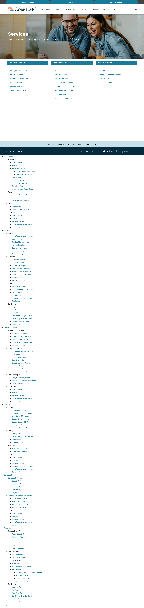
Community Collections (21, 487)
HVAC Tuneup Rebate (20, 339)
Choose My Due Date (24, 180)
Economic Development (64, 82)
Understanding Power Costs (22, 189)
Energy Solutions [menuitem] (70, 9)
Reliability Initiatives (19, 448)
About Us (51, 144)
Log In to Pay (17, 163)
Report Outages (18, 221)
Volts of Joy (16, 490)
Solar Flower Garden (19, 369)
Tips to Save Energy (18, 90)
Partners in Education (20, 505)
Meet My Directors (19, 543)
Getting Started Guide (19, 79)
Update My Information (20, 210)
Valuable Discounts (106, 71)
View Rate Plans (16, 75)
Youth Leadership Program (22, 502)
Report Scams (17, 207)
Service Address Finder (20, 322)
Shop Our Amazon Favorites (110, 75)
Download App (17, 186)
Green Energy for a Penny (21, 357)
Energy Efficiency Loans (21, 378)
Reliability (7, 404)
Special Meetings (22, 578)
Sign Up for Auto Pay (24, 174)
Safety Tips (16, 434)
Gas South (16, 301)
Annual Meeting (22, 581)
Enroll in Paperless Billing (25, 171)
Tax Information (90, 144)
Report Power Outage (20, 410)
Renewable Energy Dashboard (23, 372)
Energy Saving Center (20, 333)
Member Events (18, 569)
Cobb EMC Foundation (20, 481)
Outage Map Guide (19, 425)
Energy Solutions (10, 328)
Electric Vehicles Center (21, 363)
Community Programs (16, 478)
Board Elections (18, 549)
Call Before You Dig (19, 443)
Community (8, 475)
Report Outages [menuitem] (28, 2)
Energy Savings (61, 94)
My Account (8, 157)
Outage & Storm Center (21, 419)
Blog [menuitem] (115, 9)
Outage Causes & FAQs (20, 422)
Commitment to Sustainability (23, 351)
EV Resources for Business (65, 86)
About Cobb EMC (18, 534)
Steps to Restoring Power (21, 428)
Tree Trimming (17, 254)
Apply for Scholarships (20, 499)
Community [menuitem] (95, 9)
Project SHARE (17, 493)
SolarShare (16, 354)
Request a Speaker (19, 507)
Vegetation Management (21, 451)
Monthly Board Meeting (25, 575)
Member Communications (21, 566)
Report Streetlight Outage (22, 413)
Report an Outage (18, 593)
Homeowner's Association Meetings (29, 572)
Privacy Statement (74, 144)
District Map (16, 546)
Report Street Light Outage (22, 298)
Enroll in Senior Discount (21, 201)
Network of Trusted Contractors (24, 381)
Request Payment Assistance (23, 195)
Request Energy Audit (18, 86)
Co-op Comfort (17, 384)
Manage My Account (19, 168)
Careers (61, 144)
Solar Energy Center (19, 360)
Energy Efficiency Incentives (22, 336)
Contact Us (16, 227)
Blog (5, 605)
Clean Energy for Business (65, 90)
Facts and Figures (19, 537)
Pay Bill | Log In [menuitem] (116, 2)
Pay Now (15, 165)
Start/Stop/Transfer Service (23, 224)
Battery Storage (18, 366)
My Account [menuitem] (45, 9)
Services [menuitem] (57, 9)
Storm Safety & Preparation (22, 437)
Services (7, 230)
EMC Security (104, 79)
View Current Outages (20, 416)
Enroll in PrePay (22, 183)
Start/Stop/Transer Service (21, 71)
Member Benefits (16, 82)
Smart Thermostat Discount (22, 342)
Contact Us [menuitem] (72, 2)
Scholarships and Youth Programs (20, 496)
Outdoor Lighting (105, 82)
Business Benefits (62, 71)
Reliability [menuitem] (83, 9)
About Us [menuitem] (106, 9)
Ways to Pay (16, 177)
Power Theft (17, 440)
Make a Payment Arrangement (23, 198)
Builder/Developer (61, 79)
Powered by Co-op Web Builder (89, 151)
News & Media (17, 564)
